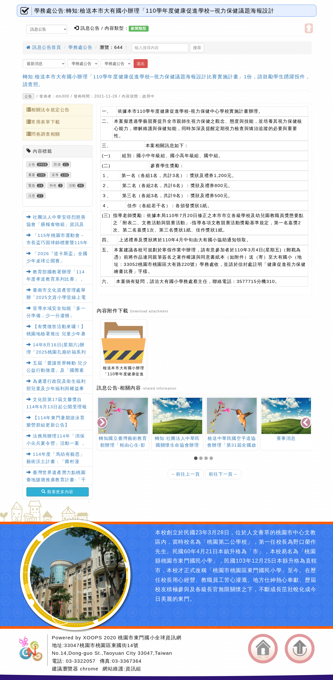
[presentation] (102, 423)
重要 (32, 175)
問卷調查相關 (43, 134)
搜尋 (197, 47)
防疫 (57, 164)
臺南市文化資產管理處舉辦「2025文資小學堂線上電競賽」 (56, 297)
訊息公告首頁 (43, 47)
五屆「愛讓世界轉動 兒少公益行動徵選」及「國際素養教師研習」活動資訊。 (57, 370)
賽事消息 (286, 438)
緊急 (32, 185)
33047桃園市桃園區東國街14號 (101, 645)
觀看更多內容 (57, 491)
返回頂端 (300, 648)
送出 (141, 63)
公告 (28, 96)
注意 (32, 196)
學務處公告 (80, 47)
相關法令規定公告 (48, 109)
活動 (72, 185)
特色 (53, 185)
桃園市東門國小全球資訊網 (149, 637)
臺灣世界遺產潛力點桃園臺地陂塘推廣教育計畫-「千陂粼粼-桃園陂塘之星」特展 (56, 479)
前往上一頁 (185, 474)
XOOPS (92, 637)
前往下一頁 (223, 474)
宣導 (55, 175)
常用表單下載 (43, 121)
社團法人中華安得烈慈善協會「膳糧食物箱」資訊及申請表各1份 (56, 224)
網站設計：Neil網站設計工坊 (32, 650)
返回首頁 (263, 648)
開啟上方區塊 (309, 28)
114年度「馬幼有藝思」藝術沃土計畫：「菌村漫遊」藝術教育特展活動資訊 (55, 461)
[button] (196, 458)
